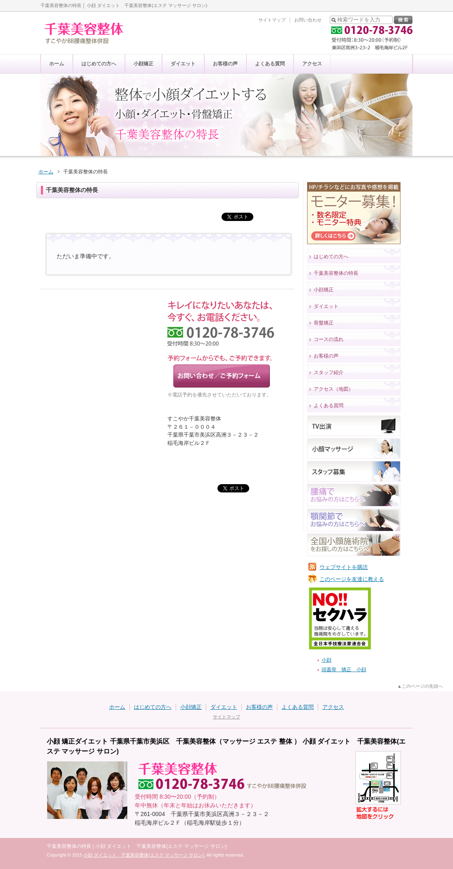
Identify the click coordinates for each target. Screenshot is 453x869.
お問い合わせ (308, 19)
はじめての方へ (98, 64)
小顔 (326, 660)
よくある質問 (270, 64)
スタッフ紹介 (328, 372)
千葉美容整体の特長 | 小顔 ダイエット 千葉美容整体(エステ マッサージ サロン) (137, 846)
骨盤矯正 (324, 323)
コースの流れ (328, 339)
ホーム (56, 64)
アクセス (312, 64)
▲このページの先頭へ (420, 686)
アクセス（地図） (333, 389)
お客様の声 (225, 64)
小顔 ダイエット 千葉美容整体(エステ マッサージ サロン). (144, 854)
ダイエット (183, 64)
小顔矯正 (143, 64)
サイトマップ (272, 19)
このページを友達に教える (351, 579)
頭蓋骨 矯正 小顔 (344, 669)
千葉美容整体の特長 (336, 273)
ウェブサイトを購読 (343, 567)
